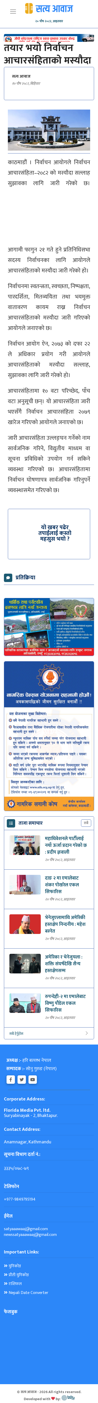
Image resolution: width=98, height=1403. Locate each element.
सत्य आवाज (21, 76)
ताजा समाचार (31, 823)
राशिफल (13, 1284)
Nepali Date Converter (26, 1293)
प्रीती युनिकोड (16, 1275)
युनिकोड (12, 1266)
